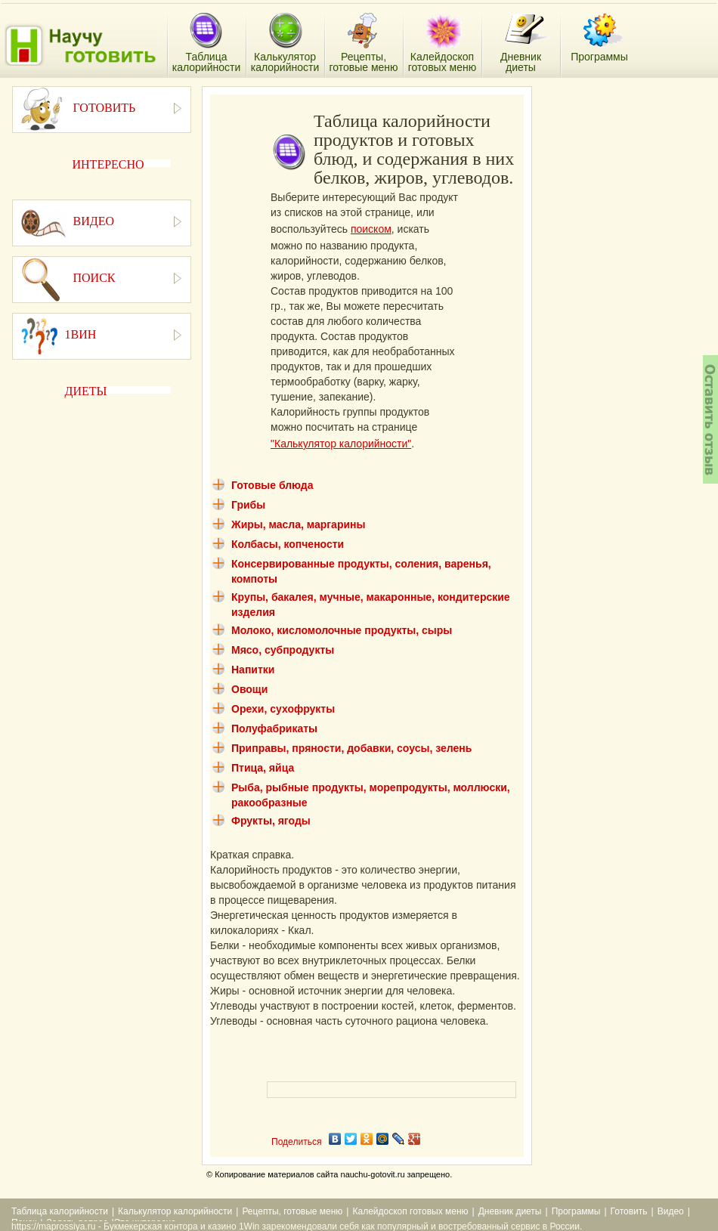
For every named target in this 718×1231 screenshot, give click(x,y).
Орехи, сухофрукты (283, 709)
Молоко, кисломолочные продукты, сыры (341, 630)
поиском (371, 229)
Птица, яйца (262, 768)
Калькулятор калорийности (175, 1211)
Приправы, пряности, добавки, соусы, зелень (351, 748)
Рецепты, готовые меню (292, 1211)
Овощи (249, 689)
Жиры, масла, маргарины (298, 524)
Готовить (629, 1211)
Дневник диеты (510, 1211)
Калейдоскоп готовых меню (410, 1211)
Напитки (252, 669)
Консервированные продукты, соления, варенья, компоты (361, 571)
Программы (576, 1211)
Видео (671, 1211)
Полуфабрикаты (274, 728)
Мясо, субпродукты (282, 650)
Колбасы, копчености (287, 544)
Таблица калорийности (59, 1211)
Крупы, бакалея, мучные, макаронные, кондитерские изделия (370, 604)
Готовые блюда (272, 485)
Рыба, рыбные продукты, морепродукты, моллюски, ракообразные (370, 795)
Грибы (248, 505)
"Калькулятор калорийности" (341, 444)
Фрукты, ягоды (271, 821)
